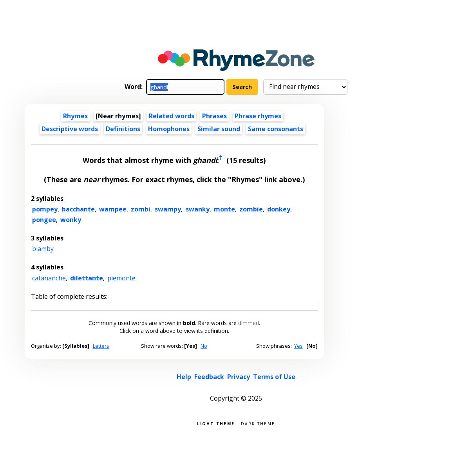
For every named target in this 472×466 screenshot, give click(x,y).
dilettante (86, 278)
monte (224, 209)
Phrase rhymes (258, 116)
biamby (43, 248)
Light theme (216, 423)
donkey (278, 209)
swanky (198, 209)
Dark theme (258, 423)
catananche (49, 278)
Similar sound (218, 129)
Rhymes (75, 116)
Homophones (169, 129)
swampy (168, 209)
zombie (251, 209)
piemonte (121, 278)
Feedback (209, 376)
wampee (113, 209)
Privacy (238, 376)
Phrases (214, 116)
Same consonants (275, 129)
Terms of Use (274, 376)
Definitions (123, 129)
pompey (45, 209)
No (204, 345)
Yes (298, 345)
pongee (44, 219)
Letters (101, 345)
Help (184, 376)
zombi (140, 209)
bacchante (78, 209)
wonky (70, 219)
